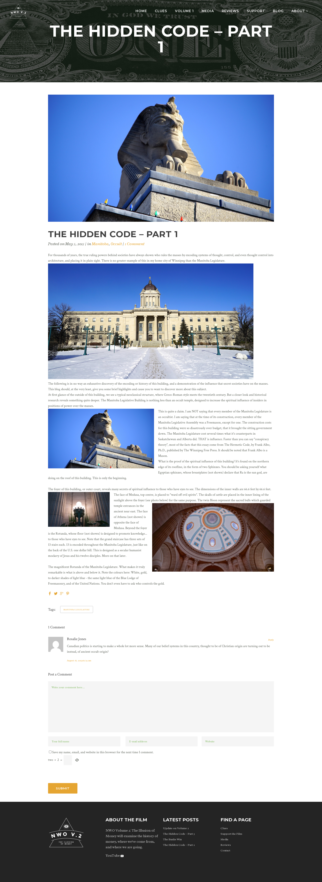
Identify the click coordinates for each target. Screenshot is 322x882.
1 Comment (134, 243)
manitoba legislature (76, 609)
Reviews (226, 845)
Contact (225, 850)
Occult (116, 243)
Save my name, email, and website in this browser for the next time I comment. (103, 752)
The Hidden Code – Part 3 (179, 834)
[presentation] (79, 773)
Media (224, 839)
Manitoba (100, 243)
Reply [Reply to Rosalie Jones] (271, 639)
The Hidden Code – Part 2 (179, 845)
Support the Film (231, 834)
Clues (224, 828)
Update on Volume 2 (176, 828)
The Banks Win (172, 839)
